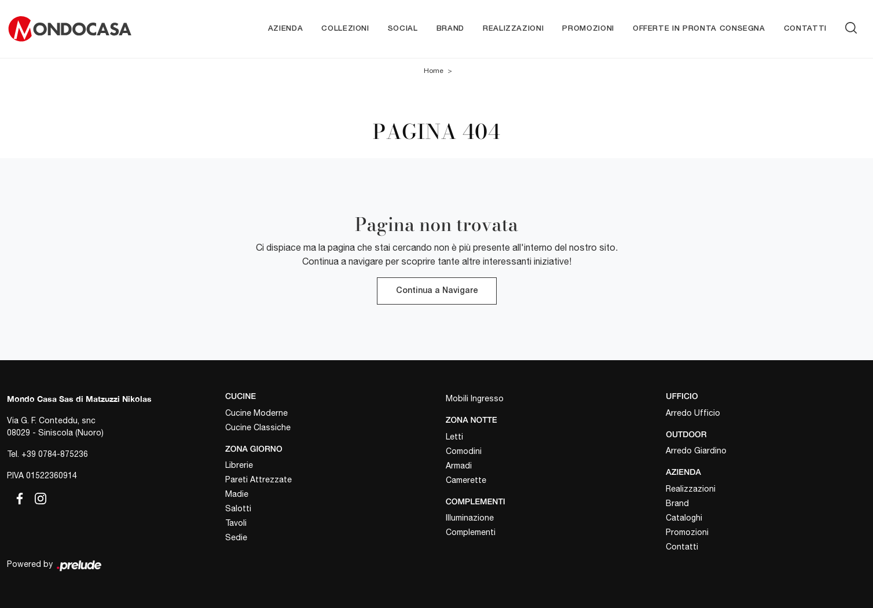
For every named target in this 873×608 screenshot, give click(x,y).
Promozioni (588, 28)
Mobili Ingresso (475, 398)
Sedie (236, 537)
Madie (236, 494)
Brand (450, 28)
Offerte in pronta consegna (699, 28)
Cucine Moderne (256, 412)
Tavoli (236, 523)
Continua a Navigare (437, 291)
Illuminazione (470, 517)
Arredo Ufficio (693, 412)
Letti (454, 436)
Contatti (805, 28)
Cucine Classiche (258, 427)
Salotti (238, 508)
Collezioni (345, 28)
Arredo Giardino (696, 450)
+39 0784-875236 (54, 454)
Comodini (464, 451)
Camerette (466, 480)
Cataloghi (684, 517)
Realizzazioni (513, 28)
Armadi (459, 465)
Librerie (239, 465)
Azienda (285, 28)
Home (433, 71)
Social (403, 28)
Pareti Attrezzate (258, 479)
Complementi (471, 532)
